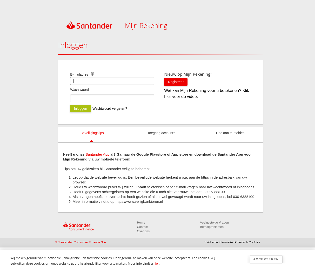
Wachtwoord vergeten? (110, 108)
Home (141, 222)
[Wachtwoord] (112, 98)
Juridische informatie (218, 242)
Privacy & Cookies (247, 242)
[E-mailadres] (112, 81)
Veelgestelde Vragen (214, 222)
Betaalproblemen (212, 227)
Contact (142, 227)
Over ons (143, 231)
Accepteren (266, 259)
